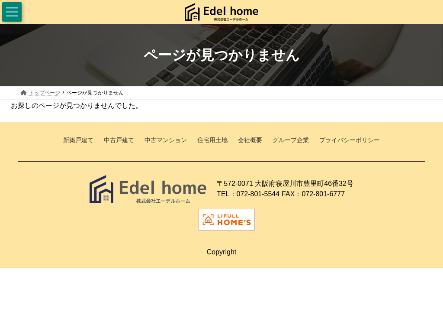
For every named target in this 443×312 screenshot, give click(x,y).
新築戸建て (78, 140)
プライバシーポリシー (349, 140)
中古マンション (165, 140)
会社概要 (250, 140)
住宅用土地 (212, 140)
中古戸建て (119, 140)
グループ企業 (291, 140)
